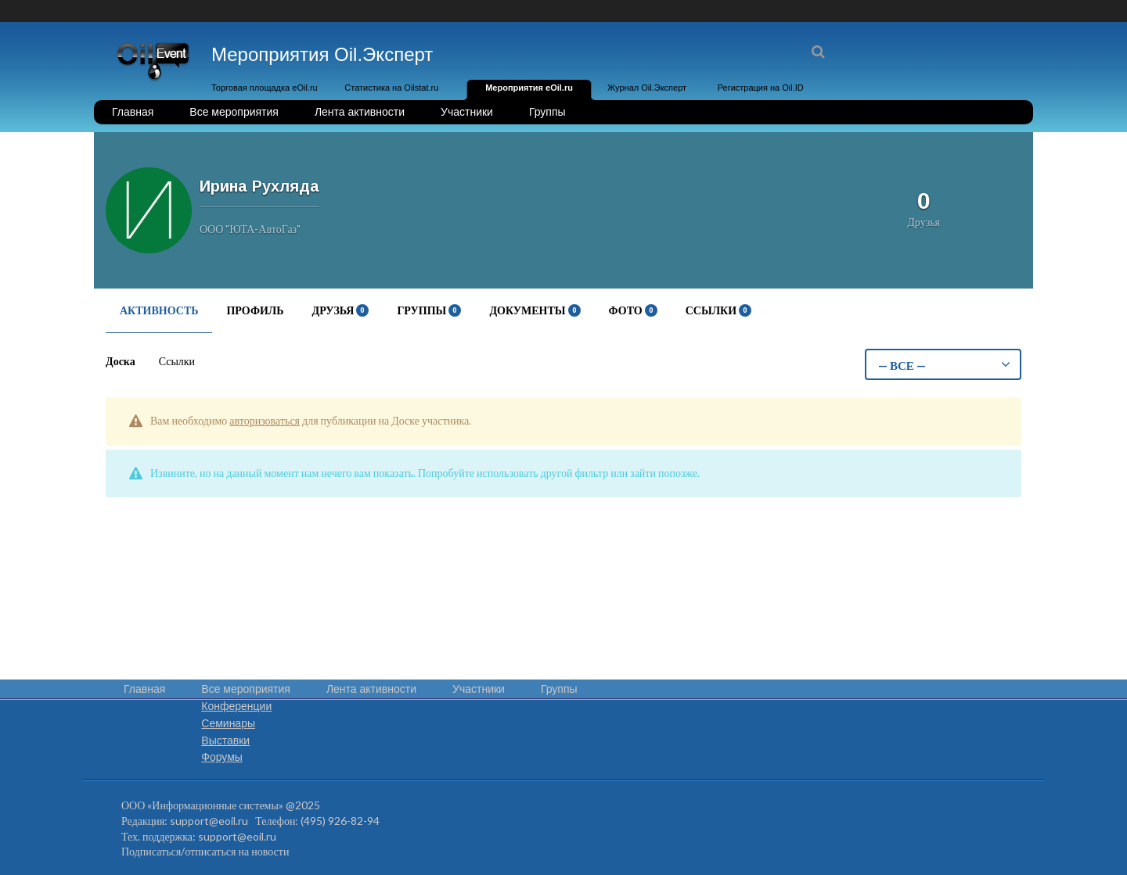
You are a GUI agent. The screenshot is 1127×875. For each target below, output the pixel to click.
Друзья (340, 310)
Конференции (236, 706)
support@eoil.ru (209, 820)
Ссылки (718, 310)
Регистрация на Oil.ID (761, 87)
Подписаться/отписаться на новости (205, 851)
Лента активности (360, 112)
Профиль (254, 310)
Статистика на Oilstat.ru (391, 87)
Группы (547, 112)
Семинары (228, 723)
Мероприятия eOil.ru (529, 87)
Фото (633, 310)
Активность (159, 310)
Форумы (222, 757)
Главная (132, 112)
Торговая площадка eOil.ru (264, 87)
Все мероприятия (234, 112)
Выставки (225, 740)
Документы (534, 310)
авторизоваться (264, 420)
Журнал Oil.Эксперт (646, 87)
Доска (120, 361)
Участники (467, 112)
